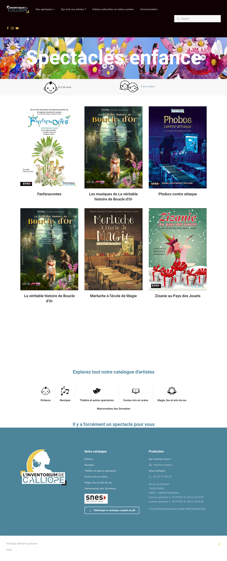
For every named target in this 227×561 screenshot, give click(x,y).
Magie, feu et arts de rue (171, 400)
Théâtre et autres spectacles (97, 400)
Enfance (45, 400)
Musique (65, 400)
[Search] (197, 18)
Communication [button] (148, 9)
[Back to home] (18, 9)
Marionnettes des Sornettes (113, 409)
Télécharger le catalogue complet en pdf (112, 510)
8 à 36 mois (57, 87)
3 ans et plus (137, 86)
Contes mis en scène (135, 400)
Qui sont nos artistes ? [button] (73, 9)
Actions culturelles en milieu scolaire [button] (113, 9)
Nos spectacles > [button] (45, 9)
